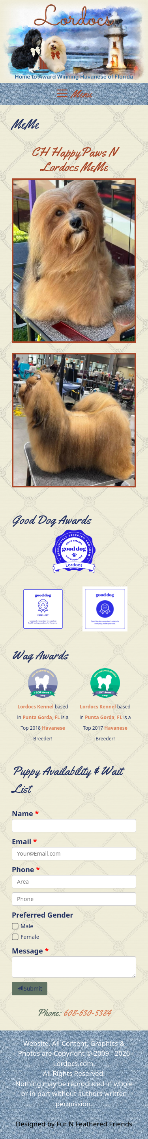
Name (22, 813)
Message (27, 950)
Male (27, 926)
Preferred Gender (42, 915)
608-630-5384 (87, 1013)
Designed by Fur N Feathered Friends (74, 1123)
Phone (23, 869)
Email (21, 841)
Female (30, 936)
